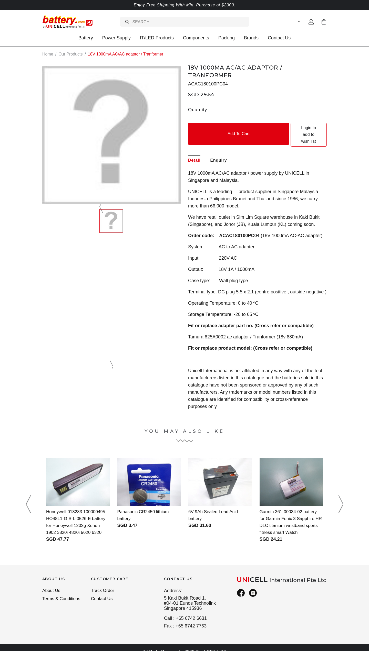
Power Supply (116, 37)
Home (47, 54)
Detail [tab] (194, 147)
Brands (251, 37)
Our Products (70, 54)
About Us (51, 584)
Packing (226, 37)
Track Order (103, 584)
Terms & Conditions (62, 593)
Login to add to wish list (292, 128)
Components (196, 37)
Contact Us (279, 37)
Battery (85, 37)
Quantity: (198, 109)
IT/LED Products (157, 37)
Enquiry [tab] (218, 147)
